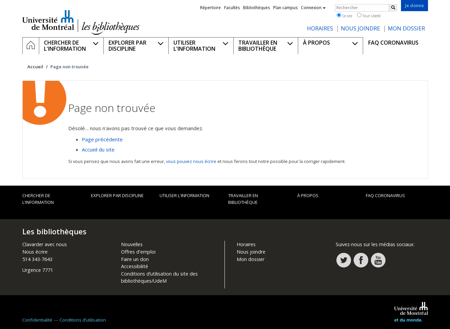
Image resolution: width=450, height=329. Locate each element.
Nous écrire (35, 252)
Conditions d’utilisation (83, 320)
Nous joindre (251, 252)
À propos (307, 195)
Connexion (313, 7)
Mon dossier (250, 259)
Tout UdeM (369, 15)
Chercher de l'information (38, 198)
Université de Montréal (48, 20)
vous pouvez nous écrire (191, 161)
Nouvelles (132, 244)
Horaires (246, 244)
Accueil (35, 67)
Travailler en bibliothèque (243, 198)
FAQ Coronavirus (385, 195)
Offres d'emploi (138, 252)
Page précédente (102, 139)
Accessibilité (134, 266)
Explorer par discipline (117, 195)
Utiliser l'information (184, 195)
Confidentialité (37, 320)
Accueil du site (98, 149)
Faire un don (135, 259)
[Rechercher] (393, 7)
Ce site (344, 15)
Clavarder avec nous (44, 244)
